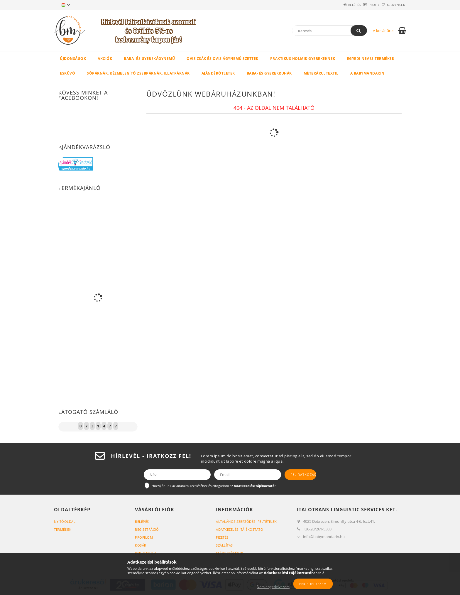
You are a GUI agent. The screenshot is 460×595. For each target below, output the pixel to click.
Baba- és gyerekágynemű (149, 58)
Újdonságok (73, 58)
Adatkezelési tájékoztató (239, 529)
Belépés (338, 5)
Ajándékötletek (218, 73)
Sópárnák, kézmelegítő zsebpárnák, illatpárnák (138, 73)
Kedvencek (393, 5)
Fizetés (222, 537)
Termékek (62, 529)
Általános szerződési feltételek (246, 521)
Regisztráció (147, 529)
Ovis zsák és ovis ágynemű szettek (222, 58)
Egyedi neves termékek (371, 58)
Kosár (140, 545)
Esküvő (67, 73)
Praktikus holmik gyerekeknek (302, 58)
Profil (364, 5)
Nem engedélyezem (273, 586)
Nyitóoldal (64, 521)
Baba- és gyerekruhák (269, 73)
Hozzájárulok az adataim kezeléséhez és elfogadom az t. (214, 485)
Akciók (105, 58)
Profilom (144, 537)
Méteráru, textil (321, 73)
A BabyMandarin (367, 73)
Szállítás (224, 545)
